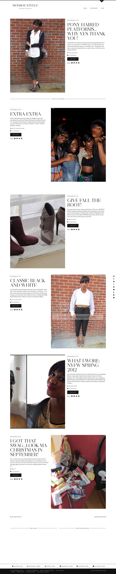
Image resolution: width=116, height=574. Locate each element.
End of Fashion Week (17, 128)
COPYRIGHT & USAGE (43, 572)
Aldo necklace (73, 52)
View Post (73, 59)
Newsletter (20, 572)
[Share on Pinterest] (79, 63)
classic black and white (27, 283)
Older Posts (15, 517)
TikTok (50, 566)
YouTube (99, 566)
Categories (94, 8)
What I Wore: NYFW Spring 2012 (83, 365)
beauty (13, 469)
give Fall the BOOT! (84, 203)
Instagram (33, 566)
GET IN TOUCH (60, 570)
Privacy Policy (30, 572)
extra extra (25, 114)
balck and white (16, 299)
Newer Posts (100, 517)
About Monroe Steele (47, 570)
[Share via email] (72, 63)
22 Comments (72, 388)
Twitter (17, 566)
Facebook (66, 566)
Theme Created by (98, 570)
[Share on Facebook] (74, 63)
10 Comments (14, 131)
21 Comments (14, 471)
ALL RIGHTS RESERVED (32, 570)
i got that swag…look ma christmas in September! (28, 447)
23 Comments (14, 302)
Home (85, 8)
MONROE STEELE (25, 5)
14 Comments (71, 55)
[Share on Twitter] (76, 63)
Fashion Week (73, 386)
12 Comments (71, 222)
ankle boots (72, 219)
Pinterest (82, 566)
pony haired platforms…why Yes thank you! (86, 31)
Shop (102, 8)
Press (13, 572)
